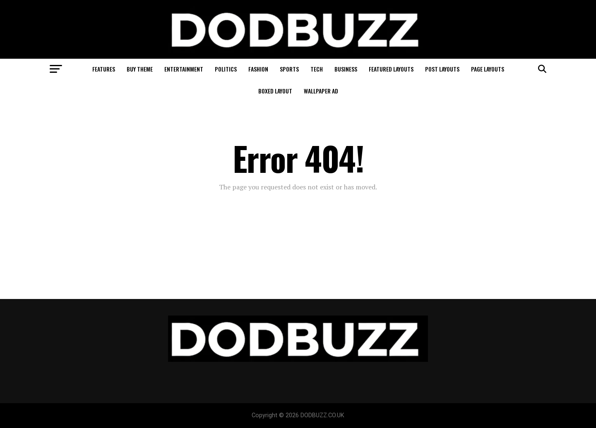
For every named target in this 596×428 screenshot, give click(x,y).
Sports (289, 69)
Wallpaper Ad (321, 90)
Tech (316, 69)
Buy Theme (140, 69)
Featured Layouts (391, 69)
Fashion (258, 69)
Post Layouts (442, 69)
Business (345, 69)
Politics (226, 69)
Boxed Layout (275, 90)
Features (103, 69)
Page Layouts (487, 69)
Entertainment (183, 69)
